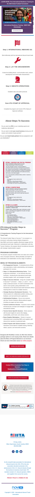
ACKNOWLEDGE (17, 30)
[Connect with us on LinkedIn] (17, 451)
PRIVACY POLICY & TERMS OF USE (17, 478)
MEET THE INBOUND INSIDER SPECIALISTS (17, 356)
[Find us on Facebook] (13, 451)
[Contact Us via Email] (20, 451)
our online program (26, 340)
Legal (21, 494)
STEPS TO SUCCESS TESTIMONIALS (17, 377)
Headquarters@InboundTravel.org (17, 369)
